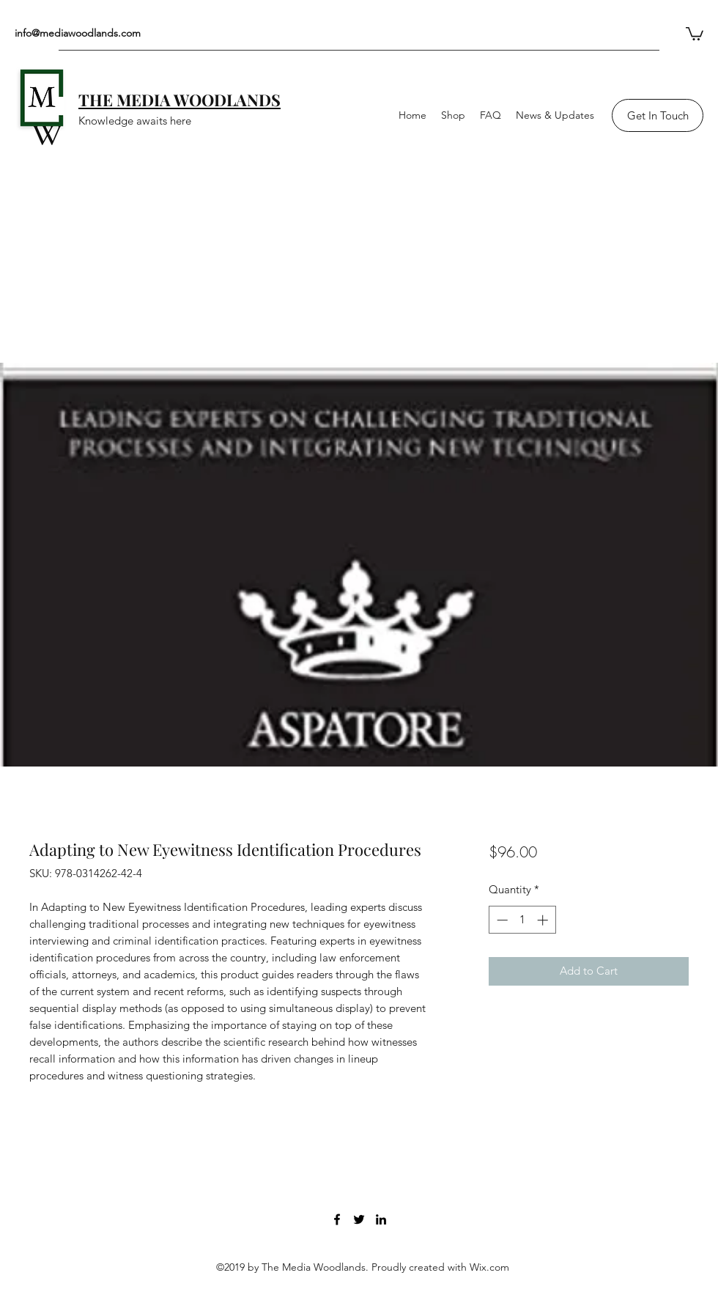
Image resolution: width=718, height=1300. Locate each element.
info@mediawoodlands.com (78, 33)
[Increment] (544, 920)
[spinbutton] (522, 920)
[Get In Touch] (657, 115)
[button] (694, 33)
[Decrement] (501, 920)
